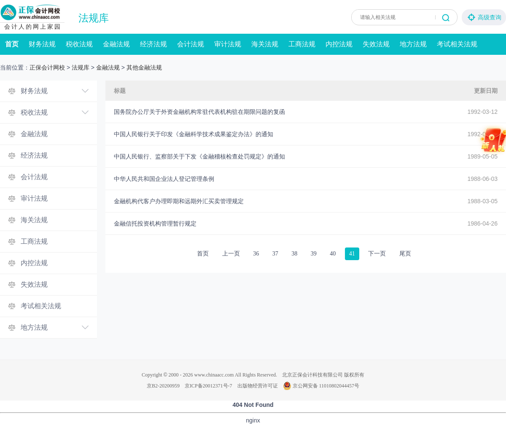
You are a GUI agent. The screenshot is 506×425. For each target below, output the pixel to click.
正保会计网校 (47, 67)
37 (275, 253)
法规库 (93, 18)
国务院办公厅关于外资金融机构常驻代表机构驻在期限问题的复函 (199, 111)
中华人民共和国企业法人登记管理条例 (164, 178)
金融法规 (116, 44)
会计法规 (190, 44)
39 (314, 253)
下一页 (377, 253)
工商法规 (301, 44)
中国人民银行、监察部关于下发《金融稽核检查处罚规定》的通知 (199, 156)
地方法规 (413, 44)
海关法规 (264, 44)
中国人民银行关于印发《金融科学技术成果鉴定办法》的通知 (193, 134)
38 (294, 253)
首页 (12, 44)
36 (256, 253)
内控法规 (339, 44)
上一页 (231, 253)
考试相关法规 (457, 44)
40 (333, 253)
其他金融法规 (144, 67)
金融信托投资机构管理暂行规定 (155, 223)
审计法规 (227, 44)
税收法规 (79, 44)
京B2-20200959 (163, 386)
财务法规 (42, 44)
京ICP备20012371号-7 (208, 386)
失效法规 (376, 44)
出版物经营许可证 (257, 386)
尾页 (405, 253)
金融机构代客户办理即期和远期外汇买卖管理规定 (179, 201)
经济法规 (153, 44)
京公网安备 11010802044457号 (321, 386)
